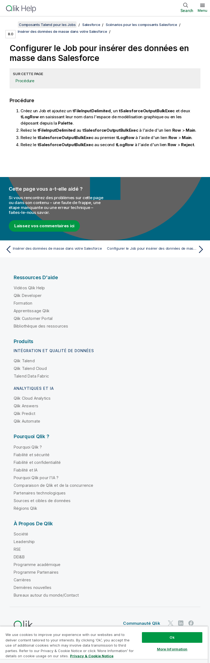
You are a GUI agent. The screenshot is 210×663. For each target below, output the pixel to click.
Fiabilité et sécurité (31, 454)
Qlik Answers (26, 405)
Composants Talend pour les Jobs (47, 24)
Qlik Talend (24, 360)
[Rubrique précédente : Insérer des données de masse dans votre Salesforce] (53, 249)
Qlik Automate (27, 421)
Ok (172, 637)
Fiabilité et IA (25, 470)
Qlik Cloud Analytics (32, 398)
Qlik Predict (24, 413)
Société (21, 534)
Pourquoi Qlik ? (28, 447)
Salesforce (91, 24)
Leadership (24, 541)
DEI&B (19, 557)
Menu (202, 10)
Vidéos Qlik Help (29, 287)
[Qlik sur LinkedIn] (181, 623)
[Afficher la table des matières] (11, 24)
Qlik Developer (28, 295)
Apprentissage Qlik (31, 310)
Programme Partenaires (36, 572)
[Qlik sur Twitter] (171, 623)
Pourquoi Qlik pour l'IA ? (36, 477)
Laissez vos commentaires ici (44, 225)
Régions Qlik (25, 508)
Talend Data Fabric (31, 376)
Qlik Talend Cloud (30, 368)
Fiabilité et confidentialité (37, 462)
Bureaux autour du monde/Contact (46, 595)
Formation (23, 303)
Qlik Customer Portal (33, 318)
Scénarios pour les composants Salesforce (141, 24)
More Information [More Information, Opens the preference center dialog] (172, 649)
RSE (17, 549)
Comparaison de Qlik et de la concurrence (53, 485)
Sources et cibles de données (42, 500)
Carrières (22, 579)
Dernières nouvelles (32, 587)
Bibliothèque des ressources (41, 326)
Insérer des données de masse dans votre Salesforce (62, 31)
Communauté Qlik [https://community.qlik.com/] (141, 623)
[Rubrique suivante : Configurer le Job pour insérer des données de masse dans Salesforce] (156, 249)
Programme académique (37, 564)
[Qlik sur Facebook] (191, 623)
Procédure (25, 80)
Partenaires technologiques (40, 493)
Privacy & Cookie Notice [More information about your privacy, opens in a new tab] (91, 656)
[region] (104, 644)
